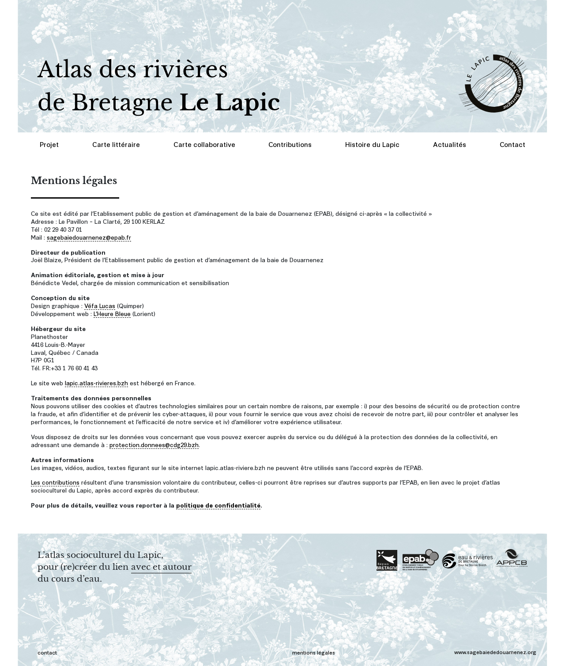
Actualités (449, 144)
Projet (49, 144)
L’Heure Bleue (112, 313)
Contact (512, 144)
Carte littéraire (116, 144)
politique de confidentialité (218, 504)
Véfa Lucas (99, 305)
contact (47, 652)
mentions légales (313, 652)
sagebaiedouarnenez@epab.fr (89, 237)
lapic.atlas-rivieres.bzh (96, 382)
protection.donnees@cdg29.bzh (154, 444)
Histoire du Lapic (372, 144)
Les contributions (55, 482)
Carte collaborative (204, 144)
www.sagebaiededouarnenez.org (495, 651)
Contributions (290, 144)
